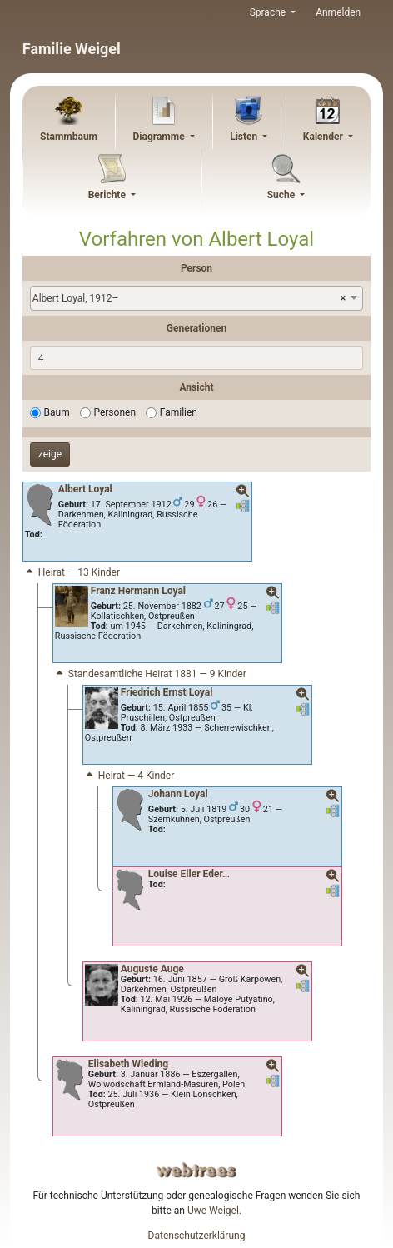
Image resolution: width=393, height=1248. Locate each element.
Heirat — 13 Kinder (71, 572)
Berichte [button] (108, 195)
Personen (114, 412)
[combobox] (196, 298)
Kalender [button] (324, 136)
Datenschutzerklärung (197, 1235)
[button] (243, 491)
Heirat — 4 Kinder (128, 775)
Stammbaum (68, 136)
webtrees (196, 1170)
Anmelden (338, 12)
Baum (57, 412)
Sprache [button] (269, 12)
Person (196, 268)
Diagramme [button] (160, 136)
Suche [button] (282, 195)
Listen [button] (245, 136)
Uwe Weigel (213, 1210)
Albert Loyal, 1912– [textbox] (189, 298)
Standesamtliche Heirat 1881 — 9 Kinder (149, 674)
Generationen (196, 328)
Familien (178, 412)
